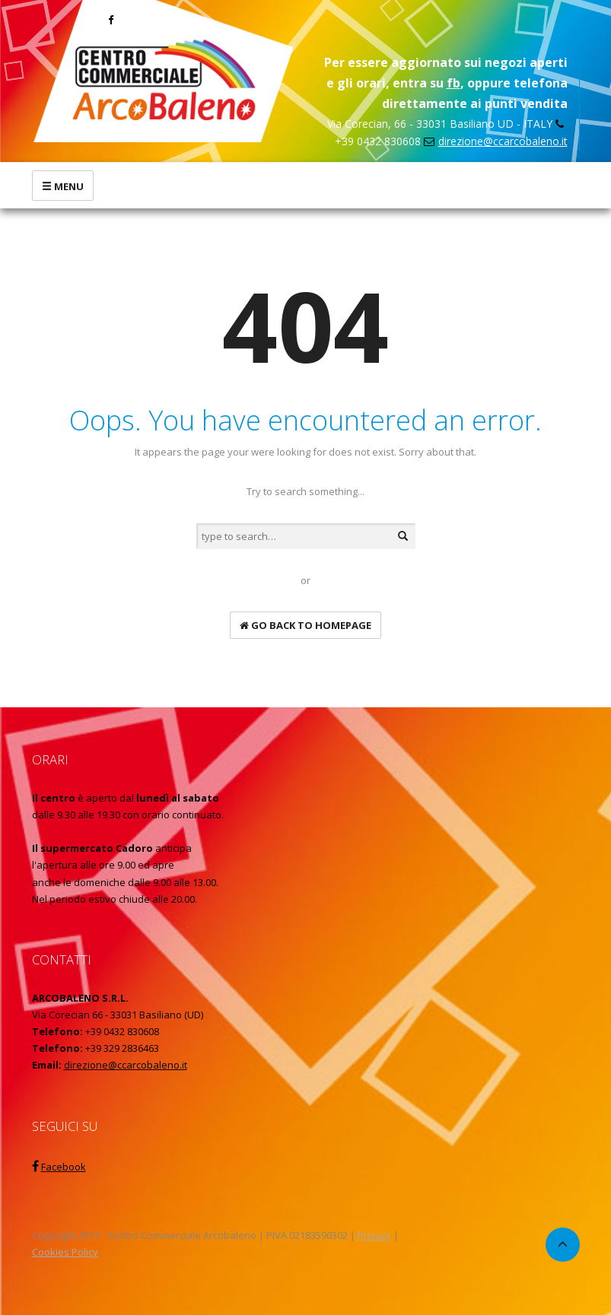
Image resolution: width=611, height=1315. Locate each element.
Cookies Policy (65, 1252)
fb (453, 83)
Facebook (63, 1167)
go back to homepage (305, 625)
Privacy (374, 1235)
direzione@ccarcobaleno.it (503, 141)
